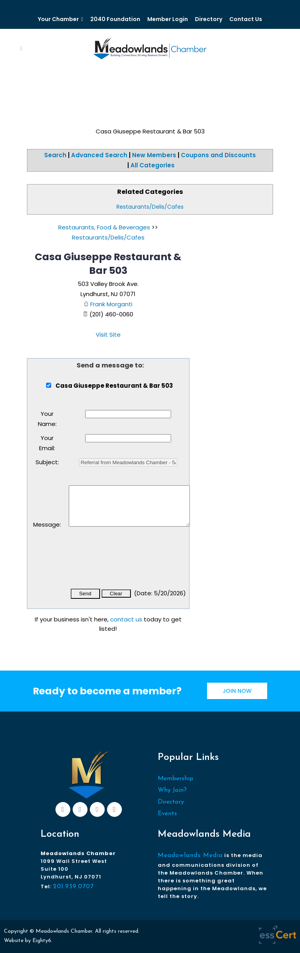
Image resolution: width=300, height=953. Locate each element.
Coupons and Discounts (218, 155)
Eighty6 (41, 941)
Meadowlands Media (190, 855)
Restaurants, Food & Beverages (104, 227)
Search (55, 155)
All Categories (152, 165)
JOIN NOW (237, 691)
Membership (175, 779)
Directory (208, 19)
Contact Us (245, 19)
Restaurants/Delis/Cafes (150, 207)
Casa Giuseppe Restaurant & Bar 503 (108, 263)
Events (167, 814)
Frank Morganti (111, 304)
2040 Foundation (115, 19)
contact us (126, 619)
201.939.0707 (73, 887)
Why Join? (172, 790)
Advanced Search (99, 155)
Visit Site (108, 334)
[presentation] (128, 563)
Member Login (167, 19)
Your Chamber (58, 19)
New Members (154, 155)
